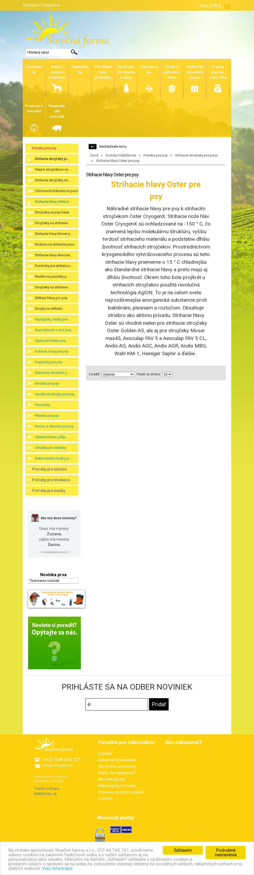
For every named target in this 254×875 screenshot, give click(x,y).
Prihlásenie (31, 5)
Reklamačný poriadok (117, 760)
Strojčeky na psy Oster (52, 212)
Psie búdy (42, 405)
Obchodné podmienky (117, 766)
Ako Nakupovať (111, 779)
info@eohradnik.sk (58, 765)
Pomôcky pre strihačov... (53, 266)
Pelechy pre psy (47, 416)
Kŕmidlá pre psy (47, 383)
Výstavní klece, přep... (51, 437)
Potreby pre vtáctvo (49, 469)
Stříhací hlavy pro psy (51, 298)
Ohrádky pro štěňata (50, 448)
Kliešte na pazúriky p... (52, 276)
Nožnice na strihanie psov (54, 244)
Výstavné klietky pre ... (52, 341)
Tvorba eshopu (46, 788)
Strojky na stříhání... (50, 309)
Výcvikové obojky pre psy (54, 394)
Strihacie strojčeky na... (52, 180)
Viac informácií (57, 868)
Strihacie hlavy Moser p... (54, 234)
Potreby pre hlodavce (51, 480)
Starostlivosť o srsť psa (53, 330)
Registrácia (51, 5)
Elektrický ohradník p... (52, 373)
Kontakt (105, 753)
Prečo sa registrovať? (117, 772)
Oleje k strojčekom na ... (53, 169)
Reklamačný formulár (117, 785)
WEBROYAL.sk (45, 794)
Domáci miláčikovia (121, 155)
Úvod (94, 155)
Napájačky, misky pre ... (53, 319)
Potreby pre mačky (48, 490)
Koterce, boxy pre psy (51, 351)
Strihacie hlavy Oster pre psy (117, 161)
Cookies (105, 798)
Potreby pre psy (44, 148)
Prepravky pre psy (48, 362)
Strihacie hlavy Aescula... (54, 255)
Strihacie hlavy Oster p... (53, 202)
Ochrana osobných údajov (121, 792)
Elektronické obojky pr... (53, 458)
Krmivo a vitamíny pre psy (54, 426)
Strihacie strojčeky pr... (52, 159)
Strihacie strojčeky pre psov (196, 155)
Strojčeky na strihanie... (52, 223)
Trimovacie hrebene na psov (56, 191)
